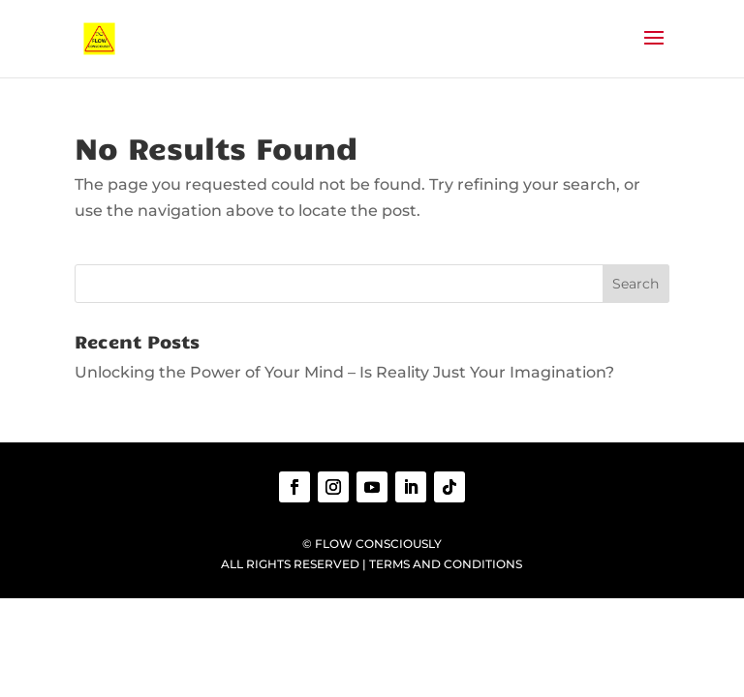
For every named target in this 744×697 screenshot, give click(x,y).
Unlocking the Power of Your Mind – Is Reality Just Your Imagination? (344, 372)
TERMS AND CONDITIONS (445, 564)
